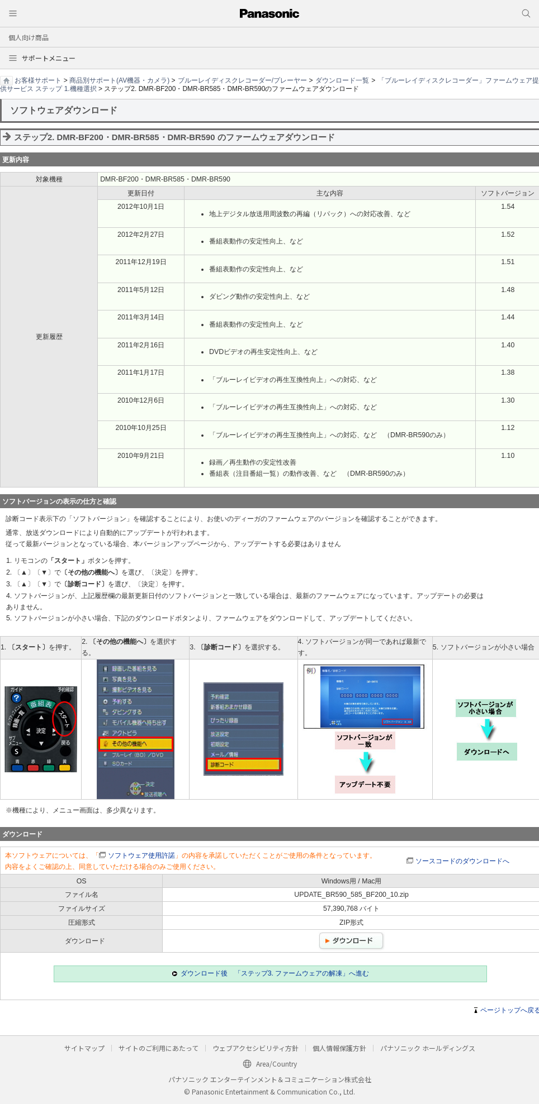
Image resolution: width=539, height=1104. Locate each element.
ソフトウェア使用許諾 (141, 855)
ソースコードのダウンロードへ (462, 861)
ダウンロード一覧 (342, 80)
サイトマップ (84, 1048)
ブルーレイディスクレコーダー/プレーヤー (242, 80)
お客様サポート (38, 80)
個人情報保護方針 (339, 1048)
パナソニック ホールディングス (427, 1048)
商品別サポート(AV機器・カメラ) (119, 80)
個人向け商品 (28, 37)
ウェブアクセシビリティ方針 (255, 1048)
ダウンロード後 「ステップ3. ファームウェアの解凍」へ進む (275, 973)
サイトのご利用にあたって (158, 1048)
